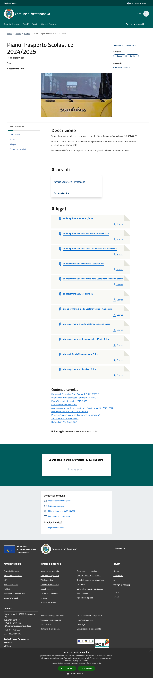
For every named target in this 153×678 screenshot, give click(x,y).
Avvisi (116, 580)
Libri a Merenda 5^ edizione (64, 404)
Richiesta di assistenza (50, 628)
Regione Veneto (10, 3)
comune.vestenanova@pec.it (20, 625)
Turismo (44, 597)
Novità (18, 33)
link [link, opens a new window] (100, 663)
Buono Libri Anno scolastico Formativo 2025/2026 (75, 397)
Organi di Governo (11, 571)
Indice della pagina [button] (17, 126)
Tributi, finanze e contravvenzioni (91, 579)
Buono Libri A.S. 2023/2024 (64, 422)
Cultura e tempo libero (50, 575)
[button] (76, 674)
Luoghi (116, 592)
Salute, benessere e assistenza (90, 588)
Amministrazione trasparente (89, 615)
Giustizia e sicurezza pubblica (89, 575)
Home (9, 33)
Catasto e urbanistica (49, 593)
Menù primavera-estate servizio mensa (69, 411)
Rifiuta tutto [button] (86, 668)
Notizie (27, 33)
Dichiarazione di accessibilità (89, 628)
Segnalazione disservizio (51, 619)
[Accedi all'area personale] (136, 3)
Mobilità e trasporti (49, 602)
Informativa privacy (85, 619)
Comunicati (118, 575)
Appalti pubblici (47, 588)
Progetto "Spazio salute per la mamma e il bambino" (75, 415)
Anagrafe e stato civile (50, 571)
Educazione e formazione (87, 571)
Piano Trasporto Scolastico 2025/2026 (69, 401)
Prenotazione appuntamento (52, 615)
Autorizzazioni (83, 593)
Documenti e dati (11, 597)
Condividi (119, 45)
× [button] (150, 651)
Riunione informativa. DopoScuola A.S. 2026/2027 (75, 394)
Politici (7, 588)
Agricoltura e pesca (85, 597)
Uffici (6, 580)
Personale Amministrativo (15, 593)
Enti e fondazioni (11, 584)
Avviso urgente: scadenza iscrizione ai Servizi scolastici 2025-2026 (82, 408)
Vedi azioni (131, 45)
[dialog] (76, 663)
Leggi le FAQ (46, 624)
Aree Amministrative (13, 575)
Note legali (81, 624)
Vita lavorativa (47, 580)
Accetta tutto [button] (67, 668)
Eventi (116, 596)
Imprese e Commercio (50, 584)
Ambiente (81, 584)
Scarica (117, 224)
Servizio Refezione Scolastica (64, 418)
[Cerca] (146, 14)
